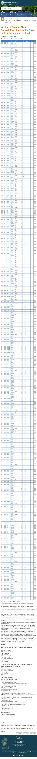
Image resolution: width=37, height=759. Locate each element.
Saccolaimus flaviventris (12, 50)
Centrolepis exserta (12, 340)
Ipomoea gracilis (12, 352)
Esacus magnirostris (12, 195)
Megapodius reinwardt (12, 247)
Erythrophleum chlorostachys (12, 427)
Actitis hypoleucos (12, 172)
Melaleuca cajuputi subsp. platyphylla (12, 477)
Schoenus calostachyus (12, 384)
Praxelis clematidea (12, 328)
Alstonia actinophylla (12, 307)
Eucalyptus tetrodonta (12, 474)
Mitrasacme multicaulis (12, 456)
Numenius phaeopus (12, 177)
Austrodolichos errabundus (12, 418)
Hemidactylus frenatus (12, 276)
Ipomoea (11, 349)
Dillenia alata (12, 387)
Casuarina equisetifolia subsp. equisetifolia (12, 336)
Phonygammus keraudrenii (12, 68)
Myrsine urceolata (12, 470)
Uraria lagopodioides (12, 444)
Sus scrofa (12, 43)
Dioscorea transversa (12, 391)
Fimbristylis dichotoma (12, 370)
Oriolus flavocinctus (12, 84)
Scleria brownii (12, 385)
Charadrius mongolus (12, 181)
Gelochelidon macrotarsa (12, 166)
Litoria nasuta (12, 290)
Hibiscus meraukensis (12, 464)
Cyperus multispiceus (12, 364)
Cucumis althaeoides (12, 356)
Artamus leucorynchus (12, 80)
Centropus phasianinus (12, 151)
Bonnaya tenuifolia (12, 453)
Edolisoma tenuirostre (12, 97)
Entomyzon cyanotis (12, 102)
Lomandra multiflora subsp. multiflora (12, 320)
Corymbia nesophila (12, 473)
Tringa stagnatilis (12, 180)
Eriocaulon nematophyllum (12, 396)
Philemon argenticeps (12, 113)
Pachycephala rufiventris (12, 91)
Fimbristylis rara (12, 378)
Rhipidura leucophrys (12, 76)
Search (23, 8)
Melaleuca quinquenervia (12, 479)
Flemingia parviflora (12, 428)
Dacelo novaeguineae (12, 143)
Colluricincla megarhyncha (12, 90)
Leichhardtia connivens (12, 308)
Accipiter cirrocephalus (12, 198)
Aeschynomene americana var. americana (12, 414)
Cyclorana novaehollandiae (12, 285)
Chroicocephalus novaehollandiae (12, 165)
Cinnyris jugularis (12, 64)
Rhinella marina (12, 282)
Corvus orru (12, 75)
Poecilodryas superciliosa (12, 67)
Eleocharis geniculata (12, 366)
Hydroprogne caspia (12, 168)
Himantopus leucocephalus (12, 190)
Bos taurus (12, 42)
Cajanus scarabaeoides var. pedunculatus (12, 421)
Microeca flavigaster (12, 65)
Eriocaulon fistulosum (12, 394)
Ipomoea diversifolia (12, 350)
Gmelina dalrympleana (12, 407)
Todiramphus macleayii (12, 145)
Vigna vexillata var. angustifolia (12, 446)
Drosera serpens (12, 392)
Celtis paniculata (12, 334)
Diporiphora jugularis (12, 269)
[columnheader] (2, 41)
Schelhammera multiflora (12, 342)
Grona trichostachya (12, 434)
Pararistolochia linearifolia (12, 315)
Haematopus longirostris (12, 192)
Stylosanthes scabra (12, 441)
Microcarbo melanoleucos (12, 220)
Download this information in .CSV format (14, 39)
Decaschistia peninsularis (12, 460)
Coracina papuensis (12, 95)
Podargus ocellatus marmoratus (12, 231)
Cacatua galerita (12, 158)
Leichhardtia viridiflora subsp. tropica (12, 310)
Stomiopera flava (12, 121)
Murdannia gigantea (12, 346)
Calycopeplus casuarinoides (12, 400)
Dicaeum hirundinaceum (12, 63)
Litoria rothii (12, 293)
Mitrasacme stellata (12, 458)
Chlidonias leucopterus (12, 164)
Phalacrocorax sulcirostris (12, 222)
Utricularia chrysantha (12, 451)
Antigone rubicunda (12, 196)
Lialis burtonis (12, 271)
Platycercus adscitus (12, 155)
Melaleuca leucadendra (12, 478)
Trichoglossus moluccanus (12, 156)
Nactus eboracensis (12, 279)
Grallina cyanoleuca (12, 71)
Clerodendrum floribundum (12, 405)
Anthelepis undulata (12, 357)
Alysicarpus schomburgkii (12, 416)
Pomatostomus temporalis (12, 100)
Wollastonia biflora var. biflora (12, 329)
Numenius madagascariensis (12, 176)
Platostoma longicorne (12, 408)
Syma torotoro (12, 144)
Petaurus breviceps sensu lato (12, 60)
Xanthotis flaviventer (12, 124)
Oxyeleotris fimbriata (12, 299)
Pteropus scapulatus (12, 55)
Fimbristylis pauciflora (12, 374)
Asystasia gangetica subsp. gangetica (12, 301)
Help (16, 4)
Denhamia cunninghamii (12, 338)
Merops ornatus (12, 137)
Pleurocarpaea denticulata (12, 327)
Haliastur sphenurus (12, 203)
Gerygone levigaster (12, 127)
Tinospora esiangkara (12, 468)
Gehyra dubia (12, 275)
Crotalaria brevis (12, 423)
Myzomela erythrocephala (12, 110)
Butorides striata (12, 212)
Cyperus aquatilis (12, 359)
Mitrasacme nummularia (12, 457)
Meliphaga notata (12, 105)
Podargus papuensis (12, 232)
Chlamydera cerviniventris (12, 134)
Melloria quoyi (12, 83)
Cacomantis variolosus (12, 149)
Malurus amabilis (12, 131)
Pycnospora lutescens (12, 439)
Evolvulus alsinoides (12, 348)
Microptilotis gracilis (12, 109)
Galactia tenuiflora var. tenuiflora (12, 429)
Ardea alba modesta (12, 209)
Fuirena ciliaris (12, 380)
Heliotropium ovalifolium (12, 332)
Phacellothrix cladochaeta (12, 325)
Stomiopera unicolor (12, 122)
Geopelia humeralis (12, 236)
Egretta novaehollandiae (12, 214)
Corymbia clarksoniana (12, 471)
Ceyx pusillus (12, 140)
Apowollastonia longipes (12, 321)
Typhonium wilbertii (12, 312)
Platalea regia (12, 206)
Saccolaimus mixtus (12, 52)
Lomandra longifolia (12, 318)
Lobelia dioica (12, 333)
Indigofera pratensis (12, 437)
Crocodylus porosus (12, 281)
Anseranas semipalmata (12, 244)
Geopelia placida (12, 238)
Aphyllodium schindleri (12, 417)
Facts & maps (15, 19)
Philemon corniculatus (12, 118)
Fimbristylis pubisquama (12, 377)
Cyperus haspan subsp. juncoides (12, 363)
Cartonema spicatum (12, 345)
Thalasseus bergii (12, 171)
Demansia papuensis (12, 249)
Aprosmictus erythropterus (12, 154)
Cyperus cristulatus (12, 361)
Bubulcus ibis (12, 211)
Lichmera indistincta (12, 103)
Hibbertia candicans (12, 390)
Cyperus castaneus (12, 360)
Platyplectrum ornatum (12, 298)
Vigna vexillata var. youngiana (12, 448)
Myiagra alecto (12, 72)
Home (6, 19)
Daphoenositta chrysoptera (12, 99)
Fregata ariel (12, 226)
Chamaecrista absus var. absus (12, 422)
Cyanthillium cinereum (12, 323)
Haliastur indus (12, 202)
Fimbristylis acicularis (12, 368)
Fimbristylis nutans (12, 373)
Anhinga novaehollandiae (12, 225)
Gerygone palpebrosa (12, 128)
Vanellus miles (12, 186)
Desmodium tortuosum (12, 424)
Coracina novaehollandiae (12, 93)
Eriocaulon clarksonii (12, 393)
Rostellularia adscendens (12, 305)
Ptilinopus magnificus (12, 240)
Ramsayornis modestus (12, 119)
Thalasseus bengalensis (12, 170)
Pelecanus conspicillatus (12, 219)
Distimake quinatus (13, 347)
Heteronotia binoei (12, 278)
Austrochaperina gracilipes (12, 283)
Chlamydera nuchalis (12, 136)
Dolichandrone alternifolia (12, 331)
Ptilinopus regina (12, 241)
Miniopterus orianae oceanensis (12, 49)
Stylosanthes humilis (12, 440)
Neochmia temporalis (12, 61)
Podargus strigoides (12, 233)
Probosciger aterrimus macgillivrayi (12, 162)
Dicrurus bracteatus (12, 78)
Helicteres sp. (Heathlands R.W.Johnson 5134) (12, 462)
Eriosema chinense (12, 425)
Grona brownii (12, 432)
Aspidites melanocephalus (12, 255)
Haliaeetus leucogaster (12, 201)
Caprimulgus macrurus (12, 229)
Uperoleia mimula (12, 296)
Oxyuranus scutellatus (12, 250)
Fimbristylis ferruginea (12, 371)
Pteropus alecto (12, 53)
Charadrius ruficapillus (12, 183)
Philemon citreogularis (12, 116)
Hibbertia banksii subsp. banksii (12, 388)
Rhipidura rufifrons (12, 77)
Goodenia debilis (12, 403)
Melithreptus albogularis (12, 107)
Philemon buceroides (12, 115)
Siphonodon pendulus (12, 339)
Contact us (11, 4)
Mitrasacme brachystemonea (12, 454)
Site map (3, 4)
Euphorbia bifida (12, 402)
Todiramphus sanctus (12, 147)
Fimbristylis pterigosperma (12, 375)
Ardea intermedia (12, 210)
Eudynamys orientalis (12, 152)
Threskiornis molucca (12, 207)
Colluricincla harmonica (12, 88)
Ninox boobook (12, 148)
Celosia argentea (12, 306)
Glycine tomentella (12, 431)
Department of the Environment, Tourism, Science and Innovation (17, 14)
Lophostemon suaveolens (12, 475)
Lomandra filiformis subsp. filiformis (13, 317)
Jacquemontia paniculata (12, 355)
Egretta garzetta (12, 213)
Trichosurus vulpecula (12, 58)
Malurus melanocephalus (12, 132)
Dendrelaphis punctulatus (12, 253)
